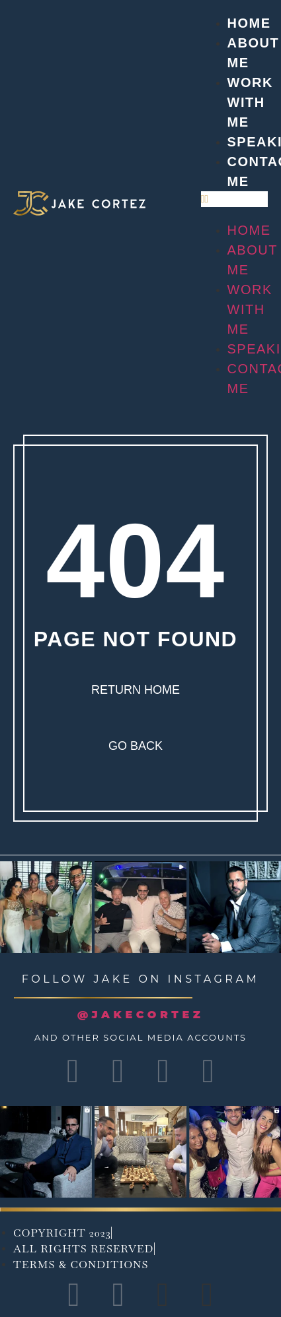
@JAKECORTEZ (140, 1014)
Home (249, 23)
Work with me (250, 102)
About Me (252, 260)
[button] (234, 199)
